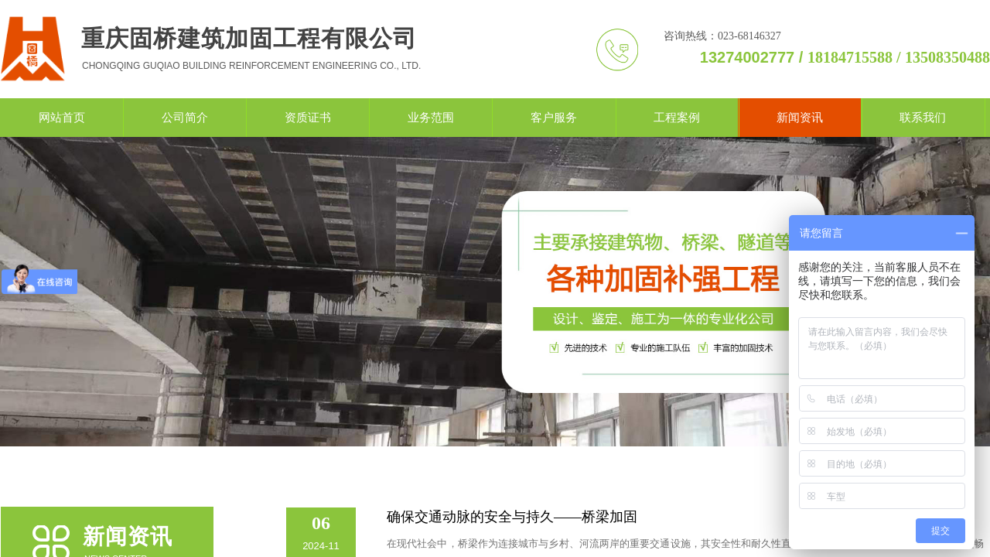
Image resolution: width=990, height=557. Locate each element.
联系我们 (923, 117)
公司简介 (185, 117)
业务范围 (431, 117)
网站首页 (62, 117)
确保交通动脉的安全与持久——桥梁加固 (512, 517)
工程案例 (677, 117)
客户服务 (554, 117)
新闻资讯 (800, 117)
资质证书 (308, 117)
